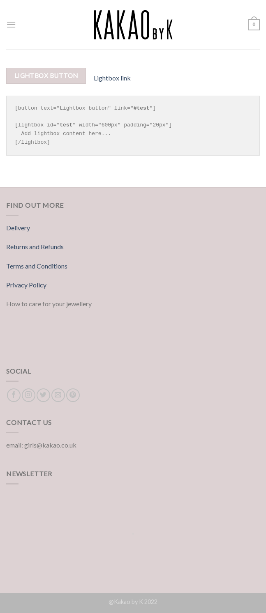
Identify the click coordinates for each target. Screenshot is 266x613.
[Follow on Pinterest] (73, 395)
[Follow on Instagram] (28, 395)
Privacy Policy (26, 285)
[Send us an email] (58, 395)
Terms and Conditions (36, 266)
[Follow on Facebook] (14, 395)
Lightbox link (112, 78)
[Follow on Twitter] (43, 395)
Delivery (18, 228)
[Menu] (11, 24)
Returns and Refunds (35, 246)
